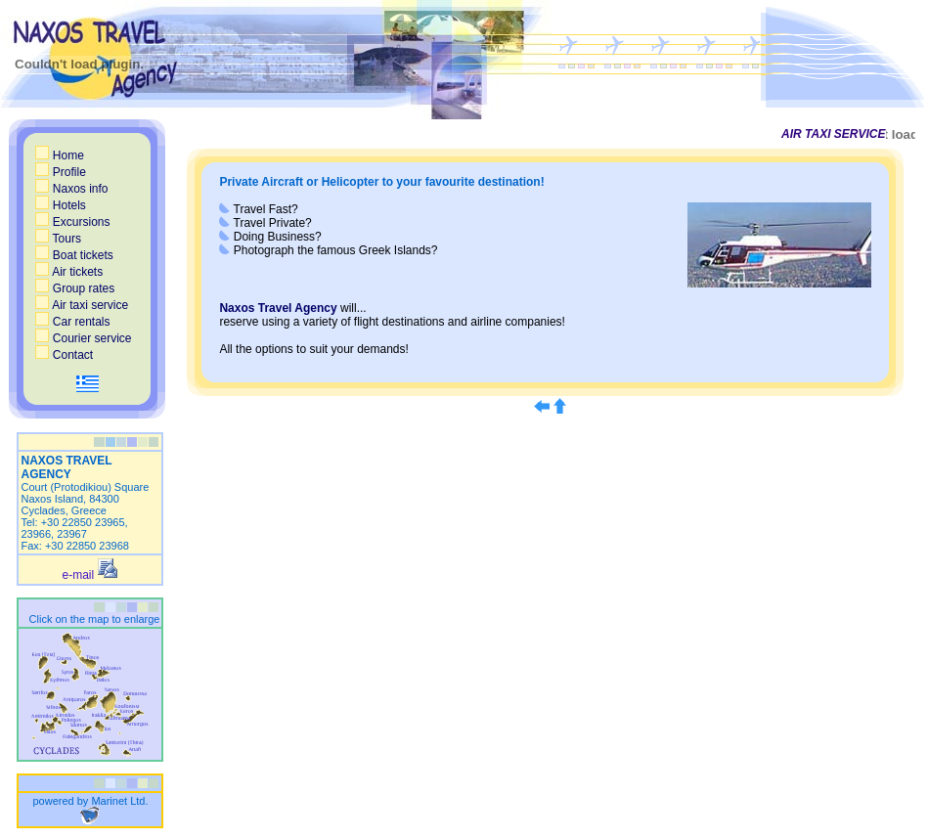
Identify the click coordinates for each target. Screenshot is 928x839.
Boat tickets (73, 255)
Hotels (60, 205)
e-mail (90, 575)
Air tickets (69, 272)
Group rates (74, 288)
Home (59, 155)
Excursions (72, 222)
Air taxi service (81, 305)
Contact (64, 355)
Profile (60, 172)
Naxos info (71, 189)
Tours (57, 238)
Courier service (83, 338)
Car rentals (72, 322)
